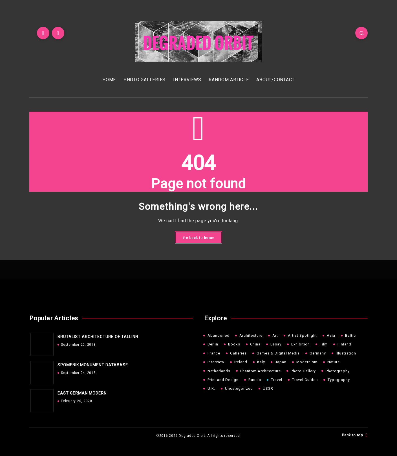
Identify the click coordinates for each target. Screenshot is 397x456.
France (214, 353)
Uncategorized (239, 388)
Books (234, 344)
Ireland (240, 362)
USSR (268, 388)
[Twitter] (43, 33)
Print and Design (223, 380)
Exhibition (300, 344)
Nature (333, 362)
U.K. (211, 388)
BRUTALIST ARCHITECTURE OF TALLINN (98, 336)
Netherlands (219, 371)
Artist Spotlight (302, 335)
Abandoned (219, 335)
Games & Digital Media (278, 353)
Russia (254, 380)
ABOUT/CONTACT (275, 79)
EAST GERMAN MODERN (82, 393)
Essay (275, 344)
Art (275, 335)
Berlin (213, 344)
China (255, 344)
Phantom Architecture (260, 371)
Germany (318, 353)
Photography (338, 371)
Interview (216, 362)
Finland (344, 344)
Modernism (306, 362)
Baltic (350, 335)
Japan (280, 362)
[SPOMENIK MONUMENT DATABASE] (40, 371)
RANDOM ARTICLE (229, 79)
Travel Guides (305, 380)
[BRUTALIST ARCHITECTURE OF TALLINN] (40, 343)
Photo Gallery (303, 371)
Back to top (355, 435)
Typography (339, 380)
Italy (261, 362)
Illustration (346, 353)
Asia (331, 335)
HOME (109, 79)
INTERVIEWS (187, 79)
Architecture (251, 335)
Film (324, 344)
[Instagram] (58, 33)
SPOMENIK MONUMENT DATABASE (93, 365)
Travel (276, 380)
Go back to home (198, 237)
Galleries (238, 353)
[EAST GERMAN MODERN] (40, 399)
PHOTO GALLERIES (144, 79)
